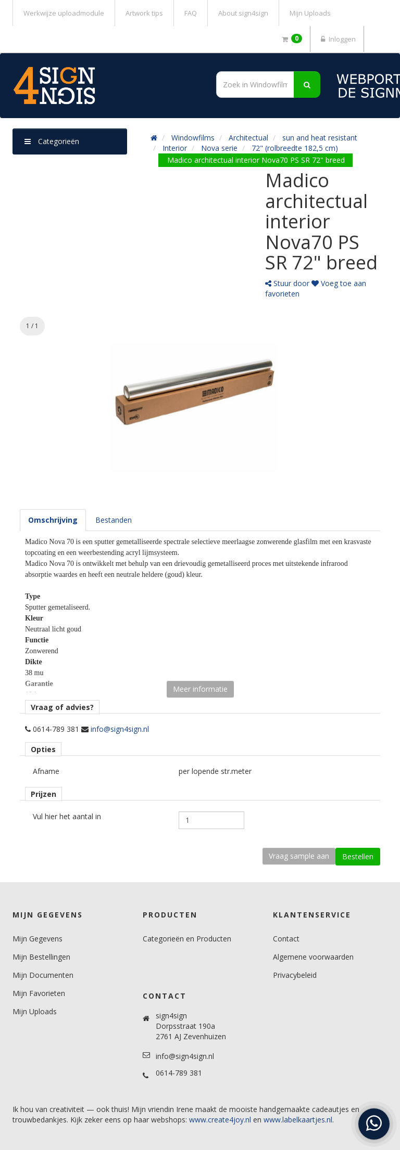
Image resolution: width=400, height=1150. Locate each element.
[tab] (53, 520)
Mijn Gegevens (37, 939)
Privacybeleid (295, 975)
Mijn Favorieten (38, 993)
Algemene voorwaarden (313, 957)
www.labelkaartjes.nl (298, 1120)
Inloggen (337, 39)
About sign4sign (243, 13)
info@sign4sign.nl (120, 729)
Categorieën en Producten (187, 939)
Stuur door (287, 283)
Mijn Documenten (42, 975)
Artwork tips (144, 13)
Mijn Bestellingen (41, 957)
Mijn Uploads (310, 13)
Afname (46, 771)
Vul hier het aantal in (67, 816)
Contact (286, 939)
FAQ (190, 13)
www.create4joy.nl (220, 1120)
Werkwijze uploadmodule (63, 13)
